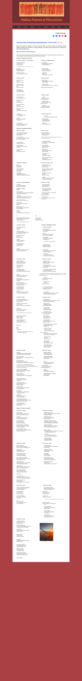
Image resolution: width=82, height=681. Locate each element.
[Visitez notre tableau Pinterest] (65, 36)
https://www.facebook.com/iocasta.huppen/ (26, 51)
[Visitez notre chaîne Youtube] (62, 36)
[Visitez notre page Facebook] (56, 36)
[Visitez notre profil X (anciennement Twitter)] (53, 36)
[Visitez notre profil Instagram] (59, 36)
